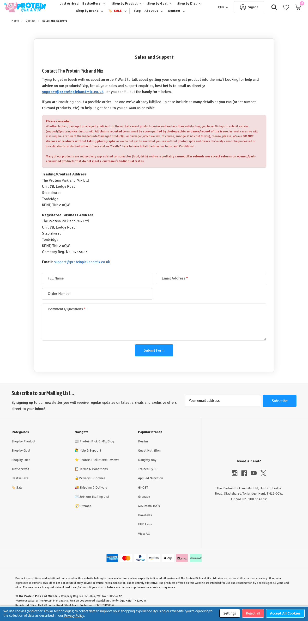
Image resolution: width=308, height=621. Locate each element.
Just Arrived (20, 475)
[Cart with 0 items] (290, 10)
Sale (17, 493)
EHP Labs (145, 530)
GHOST (143, 493)
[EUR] (216, 10)
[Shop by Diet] (187, 6)
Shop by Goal (21, 456)
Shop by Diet (21, 466)
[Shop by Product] (125, 6)
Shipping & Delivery (93, 493)
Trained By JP (147, 475)
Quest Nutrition (149, 456)
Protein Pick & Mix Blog (96, 447)
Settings (229, 613)
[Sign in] (241, 10)
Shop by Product (23, 447)
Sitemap (85, 512)
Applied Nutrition (150, 484)
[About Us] (151, 13)
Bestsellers (20, 484)
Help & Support (90, 456)
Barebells (145, 521)
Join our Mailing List (94, 502)
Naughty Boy (147, 466)
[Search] (266, 10)
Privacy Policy (74, 615)
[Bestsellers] (91, 6)
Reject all (253, 613)
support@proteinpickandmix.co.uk (72, 97)
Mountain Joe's (149, 512)
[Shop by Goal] (157, 6)
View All (144, 539)
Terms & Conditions (93, 475)
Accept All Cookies (285, 613)
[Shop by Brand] (87, 13)
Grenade (144, 502)
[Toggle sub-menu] (103, 6)
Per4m (143, 447)
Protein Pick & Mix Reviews (99, 466)
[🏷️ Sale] (114, 13)
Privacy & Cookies (92, 484)
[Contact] (174, 13)
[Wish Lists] (278, 10)
